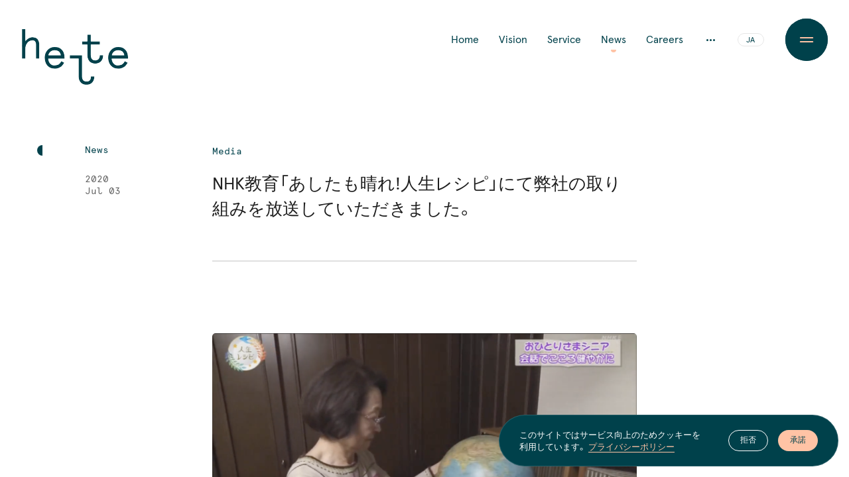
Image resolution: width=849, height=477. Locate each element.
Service (564, 39)
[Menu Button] (806, 40)
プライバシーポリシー (631, 446)
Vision (513, 39)
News (613, 39)
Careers (664, 39)
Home (465, 39)
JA (750, 40)
